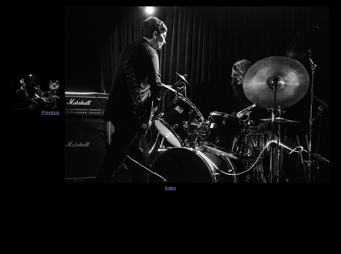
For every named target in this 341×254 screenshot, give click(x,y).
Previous (51, 112)
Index (170, 187)
